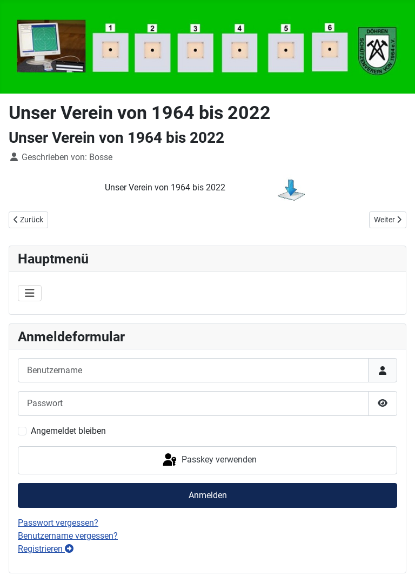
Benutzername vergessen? (68, 536)
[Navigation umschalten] (30, 293)
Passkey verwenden (209, 460)
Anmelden (208, 495)
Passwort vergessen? (58, 523)
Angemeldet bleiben (68, 431)
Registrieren (45, 549)
